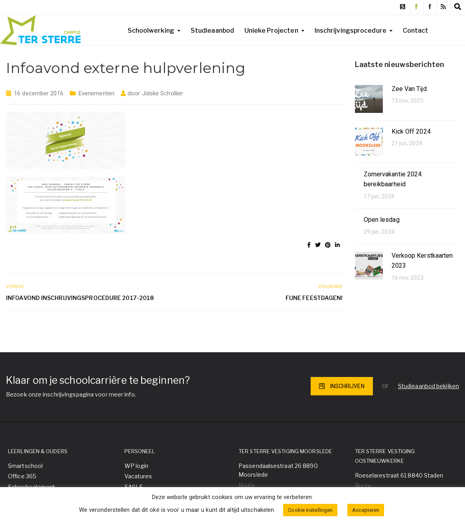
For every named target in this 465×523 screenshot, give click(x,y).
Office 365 (22, 476)
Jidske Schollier (162, 93)
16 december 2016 (38, 93)
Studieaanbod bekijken (428, 386)
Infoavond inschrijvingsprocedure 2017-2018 (80, 297)
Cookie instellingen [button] (310, 510)
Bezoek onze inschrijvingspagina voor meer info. (71, 394)
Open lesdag (382, 219)
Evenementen (96, 93)
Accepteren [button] (365, 510)
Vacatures (138, 476)
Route (246, 485)
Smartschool (25, 465)
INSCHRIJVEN (342, 386)
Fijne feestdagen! (314, 297)
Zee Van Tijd (409, 89)
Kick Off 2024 (411, 131)
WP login (136, 465)
